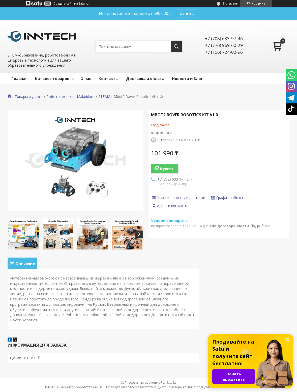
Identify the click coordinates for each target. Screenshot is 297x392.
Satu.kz (171, 382)
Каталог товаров (52, 78)
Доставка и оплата (145, 78)
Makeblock (86, 96)
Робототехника (59, 96)
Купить (167, 168)
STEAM (104, 96)
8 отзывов (230, 3)
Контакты (108, 78)
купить (187, 13)
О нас (85, 78)
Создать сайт (63, 3)
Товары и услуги (29, 96)
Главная (19, 78)
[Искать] (176, 46)
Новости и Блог (187, 78)
